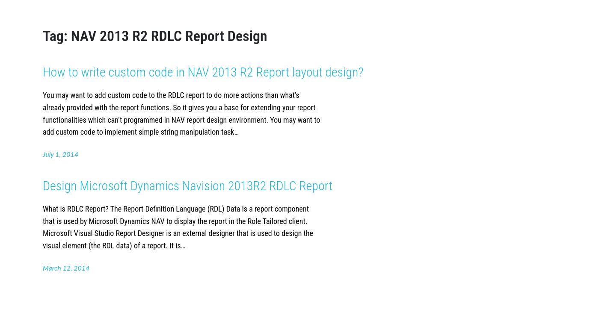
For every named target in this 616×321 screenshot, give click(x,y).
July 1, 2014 (60, 154)
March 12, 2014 (66, 268)
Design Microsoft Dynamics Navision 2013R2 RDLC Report (187, 185)
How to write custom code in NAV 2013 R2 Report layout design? (203, 72)
